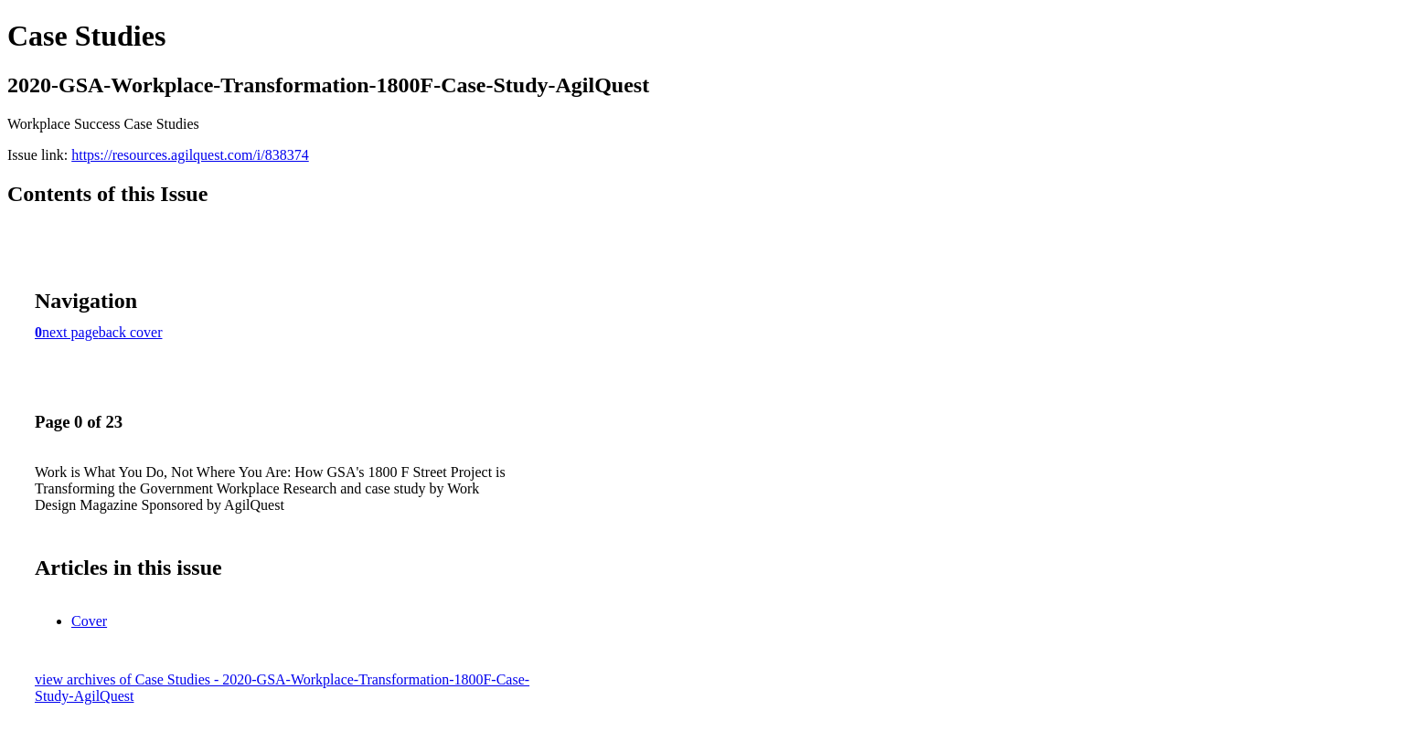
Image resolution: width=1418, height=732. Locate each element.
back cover (131, 332)
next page (70, 332)
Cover (89, 621)
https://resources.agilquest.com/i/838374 (190, 155)
